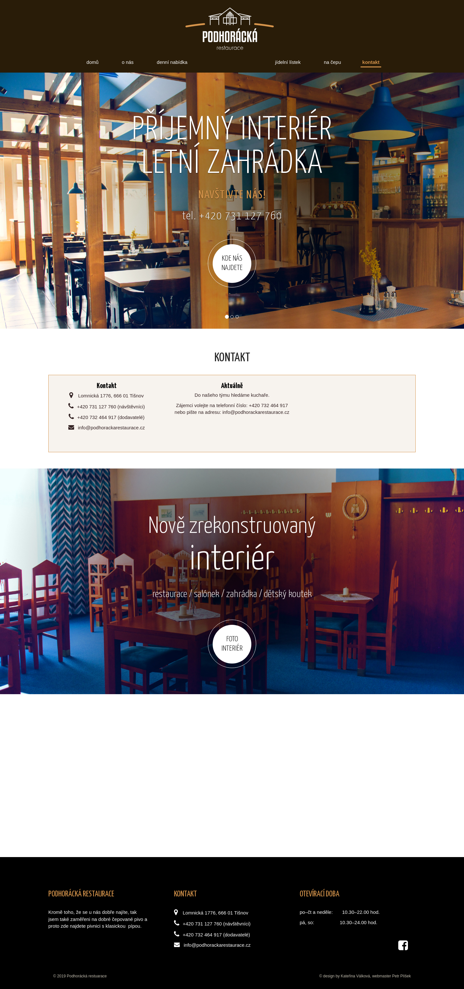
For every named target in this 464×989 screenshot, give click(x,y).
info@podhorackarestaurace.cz (212, 945)
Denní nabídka (172, 62)
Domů (92, 62)
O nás (128, 62)
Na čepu (332, 62)
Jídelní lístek (288, 62)
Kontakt (370, 62)
